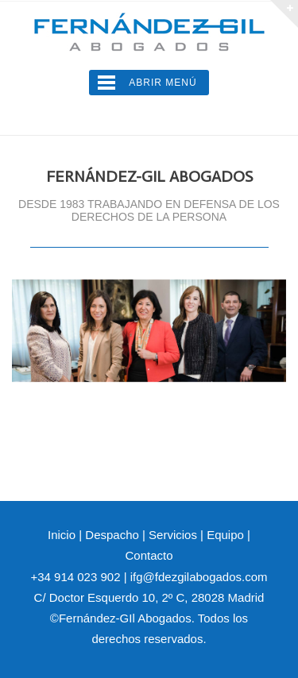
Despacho (112, 534)
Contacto (148, 555)
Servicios (173, 534)
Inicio (61, 534)
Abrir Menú (162, 82)
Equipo (225, 534)
